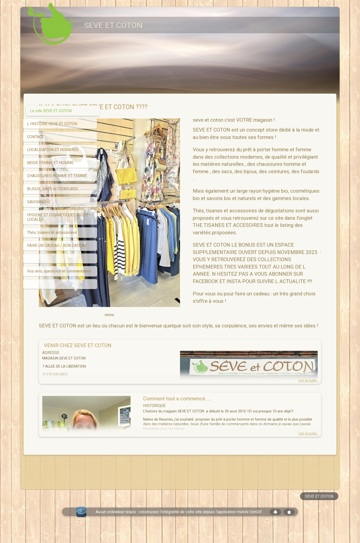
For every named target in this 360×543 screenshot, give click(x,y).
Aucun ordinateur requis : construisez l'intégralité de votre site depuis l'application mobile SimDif (179, 526)
